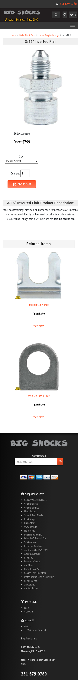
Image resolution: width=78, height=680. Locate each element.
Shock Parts (29, 584)
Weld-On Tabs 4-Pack (39, 396)
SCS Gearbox (30, 542)
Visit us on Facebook (35, 630)
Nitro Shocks (30, 511)
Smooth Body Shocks (33, 515)
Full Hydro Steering (33, 534)
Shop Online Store (34, 494)
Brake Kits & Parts (32, 569)
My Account (31, 601)
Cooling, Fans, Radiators (35, 573)
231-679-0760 (68, 4)
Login (26, 607)
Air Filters (28, 565)
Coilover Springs (31, 507)
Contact (27, 626)
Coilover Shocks (31, 503)
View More (38, 326)
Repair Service (30, 580)
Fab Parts (28, 557)
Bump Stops (29, 523)
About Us (29, 620)
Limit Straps (29, 519)
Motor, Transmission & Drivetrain (39, 577)
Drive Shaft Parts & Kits (35, 538)
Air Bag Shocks (31, 588)
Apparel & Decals (32, 553)
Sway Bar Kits (30, 527)
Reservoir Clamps (32, 561)
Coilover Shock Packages (35, 500)
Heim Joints (29, 530)
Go (60, 461)
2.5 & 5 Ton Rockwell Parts (36, 550)
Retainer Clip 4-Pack (38, 305)
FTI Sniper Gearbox (33, 546)
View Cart (28, 611)
